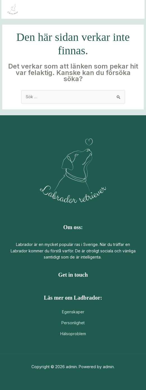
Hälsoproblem (73, 333)
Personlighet (73, 322)
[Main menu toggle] (133, 9)
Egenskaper (73, 311)
